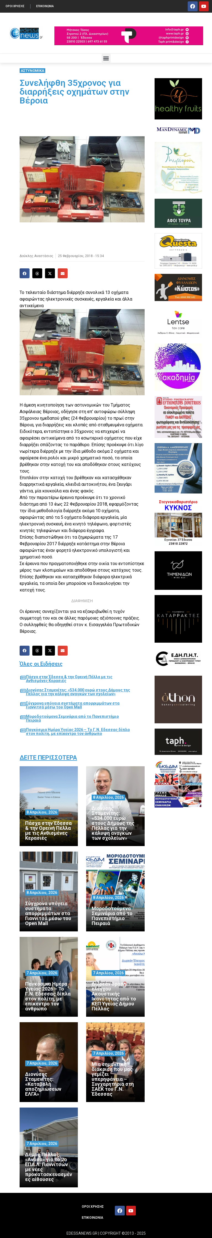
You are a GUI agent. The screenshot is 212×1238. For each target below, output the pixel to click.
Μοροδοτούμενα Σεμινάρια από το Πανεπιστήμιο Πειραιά (72, 718)
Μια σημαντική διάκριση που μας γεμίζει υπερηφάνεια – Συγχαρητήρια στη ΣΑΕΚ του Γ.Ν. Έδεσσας (113, 1079)
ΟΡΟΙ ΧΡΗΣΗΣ (15, 6)
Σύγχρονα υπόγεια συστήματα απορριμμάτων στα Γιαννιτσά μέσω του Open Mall (73, 705)
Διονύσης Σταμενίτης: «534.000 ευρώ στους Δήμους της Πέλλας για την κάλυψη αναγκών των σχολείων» (78, 692)
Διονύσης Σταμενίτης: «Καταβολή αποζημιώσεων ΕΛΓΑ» (43, 1084)
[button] (106, 58)
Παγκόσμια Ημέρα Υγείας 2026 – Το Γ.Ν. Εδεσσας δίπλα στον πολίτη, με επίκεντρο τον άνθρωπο (78, 731)
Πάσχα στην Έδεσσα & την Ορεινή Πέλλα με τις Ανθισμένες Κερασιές (69, 679)
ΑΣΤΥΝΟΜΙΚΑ (32, 71)
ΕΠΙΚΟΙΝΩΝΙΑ (45, 6)
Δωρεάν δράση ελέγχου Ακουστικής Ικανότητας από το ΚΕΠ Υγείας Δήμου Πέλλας (114, 996)
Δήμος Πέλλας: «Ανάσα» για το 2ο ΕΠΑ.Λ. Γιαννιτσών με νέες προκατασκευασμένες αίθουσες (48, 1167)
